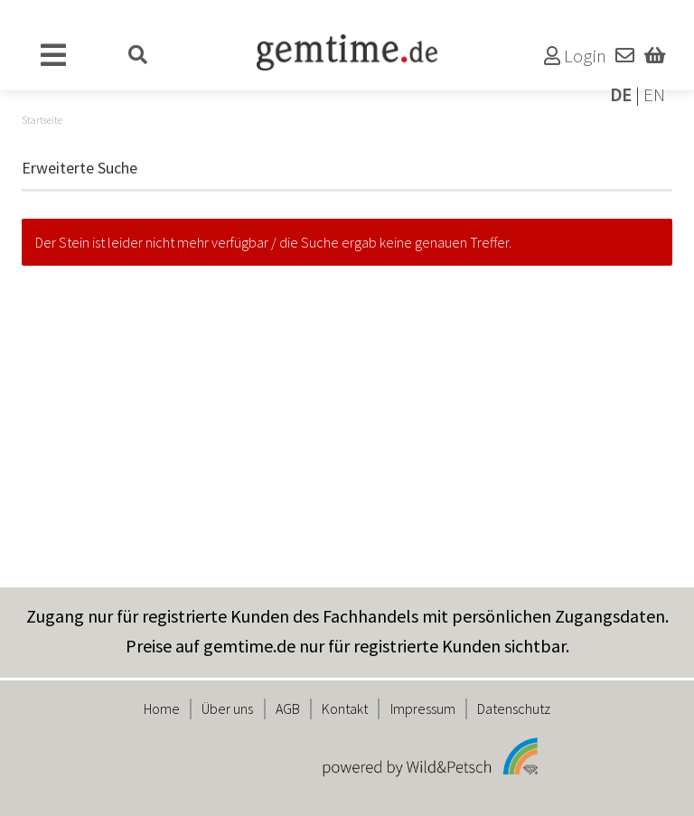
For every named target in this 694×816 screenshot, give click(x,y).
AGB (288, 708)
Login (575, 56)
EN (654, 95)
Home (162, 708)
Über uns (227, 708)
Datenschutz (513, 708)
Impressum (422, 708)
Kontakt (345, 708)
